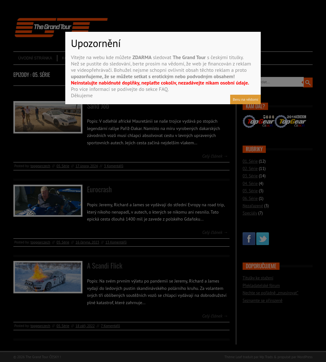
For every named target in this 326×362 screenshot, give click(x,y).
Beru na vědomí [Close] (245, 99)
